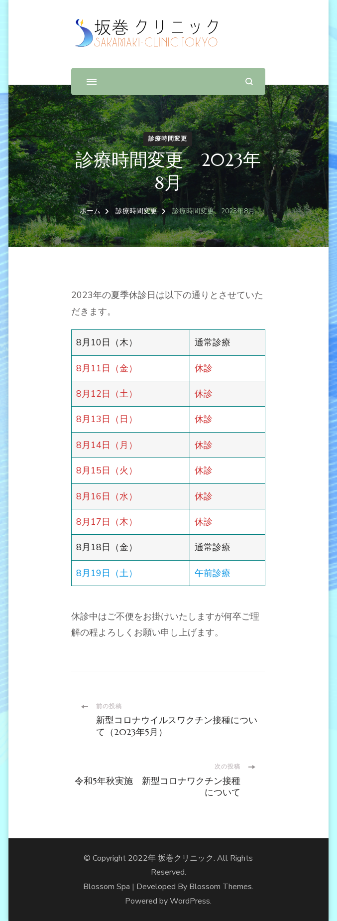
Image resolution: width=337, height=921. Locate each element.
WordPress (190, 901)
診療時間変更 (167, 139)
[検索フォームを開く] (249, 81)
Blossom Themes (220, 886)
